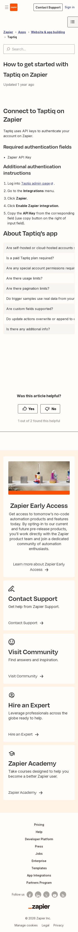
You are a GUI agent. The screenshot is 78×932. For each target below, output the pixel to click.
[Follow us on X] (46, 894)
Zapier (8, 32)
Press (39, 846)
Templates (39, 868)
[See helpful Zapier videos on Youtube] (55, 894)
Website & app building (48, 32)
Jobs (39, 853)
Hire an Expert (20, 734)
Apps (22, 32)
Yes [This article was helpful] (31, 409)
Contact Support (23, 622)
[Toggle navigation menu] (6, 7)
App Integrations (39, 875)
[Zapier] (39, 907)
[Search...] (39, 49)
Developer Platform (39, 839)
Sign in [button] (70, 7)
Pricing (39, 824)
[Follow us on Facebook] (30, 894)
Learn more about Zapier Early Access (39, 566)
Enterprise (39, 861)
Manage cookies (26, 925)
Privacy (58, 925)
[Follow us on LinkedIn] (38, 894)
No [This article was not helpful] (54, 409)
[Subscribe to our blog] (63, 894)
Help (39, 832)
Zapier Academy (22, 792)
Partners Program (39, 882)
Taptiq (12, 37)
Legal (45, 925)
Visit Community (23, 676)
